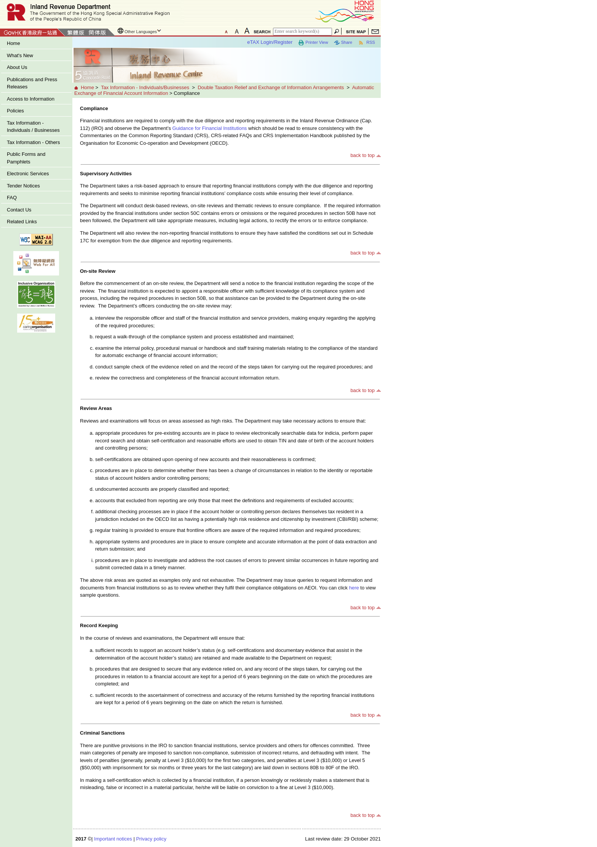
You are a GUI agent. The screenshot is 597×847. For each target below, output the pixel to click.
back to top (362, 155)
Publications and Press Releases (32, 83)
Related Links (22, 221)
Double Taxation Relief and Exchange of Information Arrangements (271, 87)
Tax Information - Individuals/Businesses (145, 87)
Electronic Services (28, 173)
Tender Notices (23, 186)
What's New (20, 55)
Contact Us (19, 210)
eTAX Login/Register (269, 42)
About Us (17, 67)
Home (13, 43)
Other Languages (141, 31)
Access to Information (30, 99)
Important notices (113, 839)
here (354, 588)
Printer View (313, 43)
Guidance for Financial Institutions (209, 128)
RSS (366, 43)
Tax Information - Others (33, 142)
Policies (15, 111)
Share (343, 43)
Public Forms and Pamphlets (26, 158)
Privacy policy (151, 839)
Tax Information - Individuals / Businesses (33, 126)
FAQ (12, 197)
